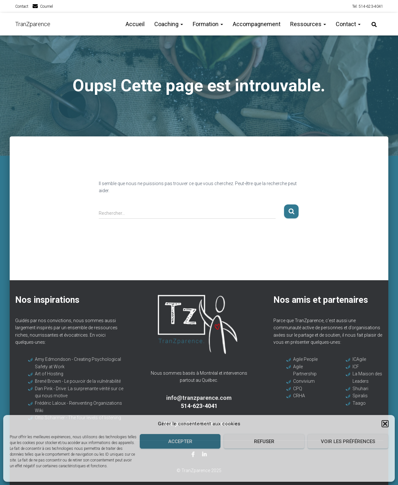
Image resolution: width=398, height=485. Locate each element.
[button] (385, 424)
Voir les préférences (348, 441)
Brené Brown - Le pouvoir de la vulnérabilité (78, 381)
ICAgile (359, 359)
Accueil (135, 24)
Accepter (180, 441)
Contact (21, 6)
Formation (208, 24)
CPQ (297, 388)
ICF (355, 366)
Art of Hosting (49, 373)
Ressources (308, 24)
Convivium (304, 381)
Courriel (46, 6)
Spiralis (360, 395)
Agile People (305, 359)
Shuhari (360, 388)
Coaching (168, 24)
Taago (359, 403)
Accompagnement (257, 24)
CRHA (299, 395)
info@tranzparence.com (199, 397)
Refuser (264, 441)
